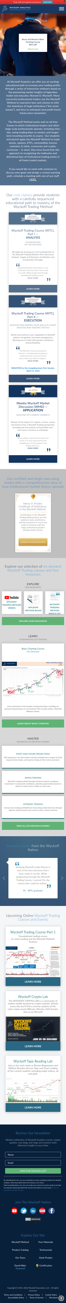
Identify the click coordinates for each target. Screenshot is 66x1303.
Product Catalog (20, 1249)
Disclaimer (53, 1297)
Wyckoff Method (20, 1242)
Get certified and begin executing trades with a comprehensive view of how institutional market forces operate (33, 482)
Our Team (20, 1257)
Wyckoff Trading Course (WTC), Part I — (32, 234)
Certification (45, 1265)
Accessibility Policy (16, 1297)
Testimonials (45, 1249)
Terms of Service (37, 1297)
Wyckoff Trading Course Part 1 (33, 932)
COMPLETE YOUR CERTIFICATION (33, 542)
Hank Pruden (45, 1257)
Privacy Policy (34, 1295)
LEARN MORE (33, 289)
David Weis (20, 1265)
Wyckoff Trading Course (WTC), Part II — (32, 316)
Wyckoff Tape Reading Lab (33, 1061)
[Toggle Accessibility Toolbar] (61, 1298)
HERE (32, 179)
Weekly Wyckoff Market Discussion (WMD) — (33, 406)
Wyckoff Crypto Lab (33, 997)
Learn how (47, 2)
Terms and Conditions (13, 1295)
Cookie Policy (51, 1295)
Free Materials (45, 1242)
